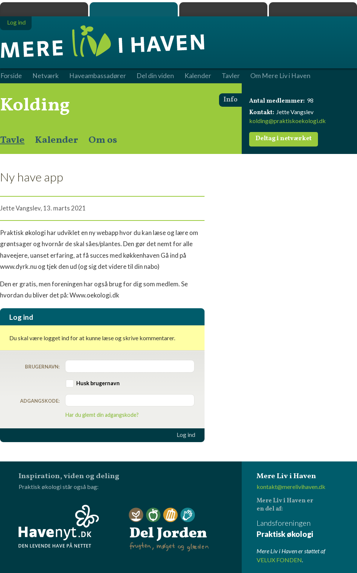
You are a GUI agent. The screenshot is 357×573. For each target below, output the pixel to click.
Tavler (231, 76)
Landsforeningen (307, 529)
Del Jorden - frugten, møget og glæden (169, 530)
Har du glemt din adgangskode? (102, 415)
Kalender (56, 140)
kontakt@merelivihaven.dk (291, 486)
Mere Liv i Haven (134, 9)
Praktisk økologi (44, 9)
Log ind (186, 435)
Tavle (12, 140)
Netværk (45, 76)
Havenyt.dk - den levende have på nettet (59, 526)
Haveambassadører (97, 76)
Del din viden (155, 76)
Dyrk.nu (223, 9)
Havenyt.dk (313, 9)
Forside (11, 76)
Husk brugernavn (98, 383)
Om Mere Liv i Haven (280, 76)
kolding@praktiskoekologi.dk (287, 120)
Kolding (35, 106)
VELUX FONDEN (279, 559)
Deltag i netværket (283, 138)
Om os (103, 140)
